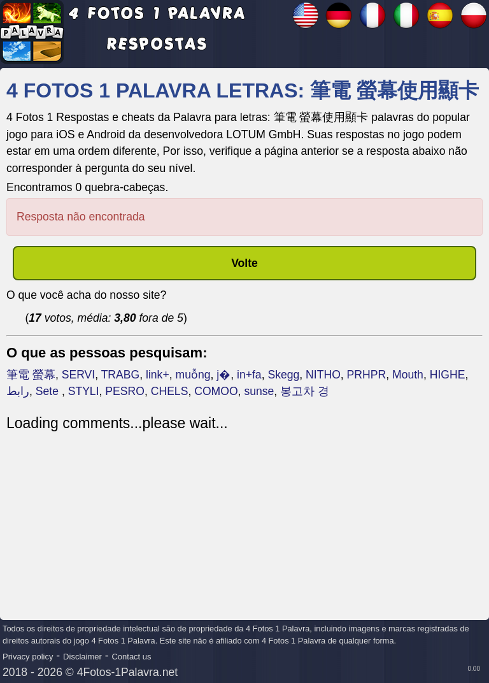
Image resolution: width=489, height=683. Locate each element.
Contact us (131, 656)
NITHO (323, 374)
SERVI (78, 374)
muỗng (192, 374)
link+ (157, 374)
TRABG (120, 374)
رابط (17, 391)
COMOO (215, 391)
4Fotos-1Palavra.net (127, 672)
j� (223, 374)
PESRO (125, 391)
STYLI (83, 391)
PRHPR (366, 374)
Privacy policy (28, 656)
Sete (49, 391)
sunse (259, 391)
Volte (244, 263)
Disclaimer (82, 656)
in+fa (249, 374)
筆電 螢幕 (30, 374)
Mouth (407, 374)
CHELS (169, 391)
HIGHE (447, 374)
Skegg (283, 374)
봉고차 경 (304, 391)
